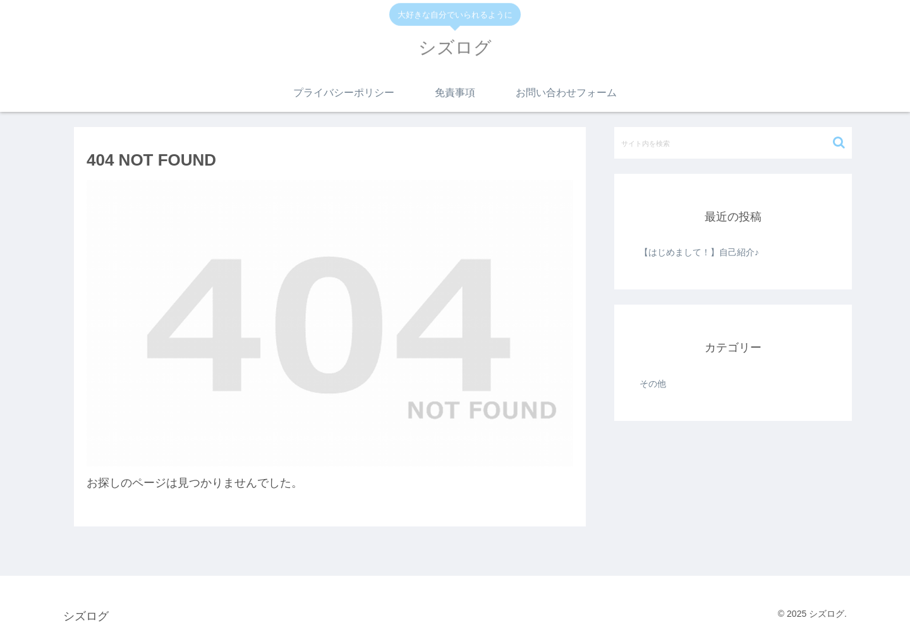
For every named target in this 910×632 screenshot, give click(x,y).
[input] (733, 143)
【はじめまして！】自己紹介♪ (699, 252)
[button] (839, 142)
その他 (653, 384)
